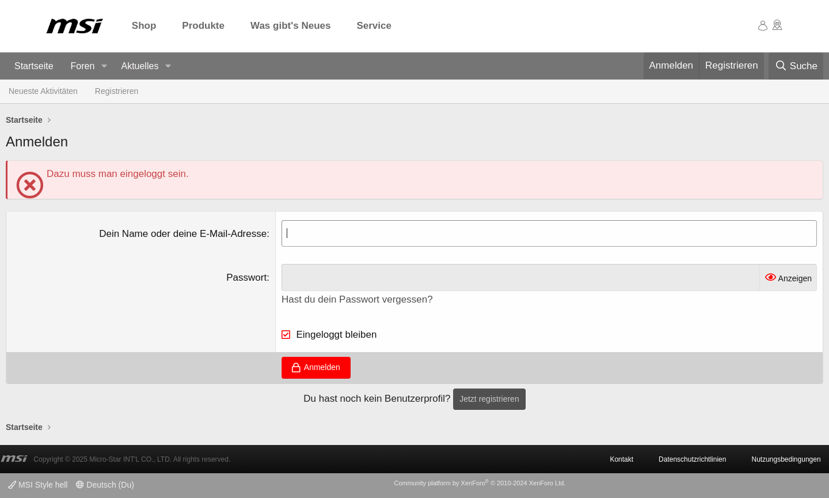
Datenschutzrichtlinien (692, 459)
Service (373, 25)
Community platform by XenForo (479, 483)
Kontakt (621, 459)
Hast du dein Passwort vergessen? (357, 299)
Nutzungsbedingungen (785, 459)
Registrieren (116, 91)
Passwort (246, 277)
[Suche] (796, 66)
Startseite (34, 66)
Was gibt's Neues (290, 25)
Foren (83, 66)
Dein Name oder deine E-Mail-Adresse (183, 233)
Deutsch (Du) (105, 484)
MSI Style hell (37, 484)
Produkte (203, 25)
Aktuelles (139, 66)
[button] (104, 67)
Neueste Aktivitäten (43, 91)
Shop (144, 25)
